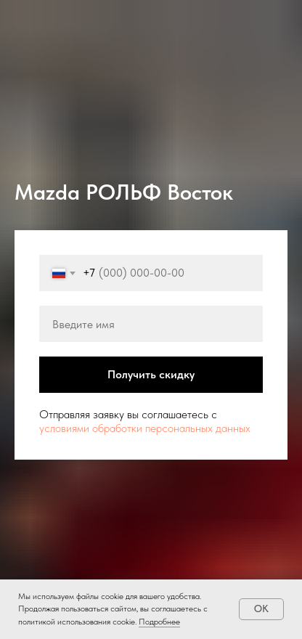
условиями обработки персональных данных (144, 428)
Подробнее (159, 621)
